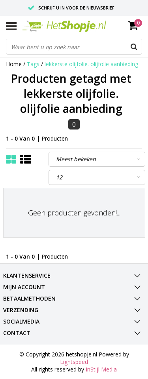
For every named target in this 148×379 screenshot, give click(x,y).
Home (14, 64)
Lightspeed (74, 362)
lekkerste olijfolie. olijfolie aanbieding (91, 64)
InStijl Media (101, 369)
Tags (33, 64)
